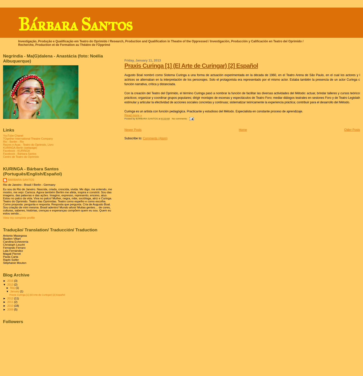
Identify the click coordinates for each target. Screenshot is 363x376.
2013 (10, 284)
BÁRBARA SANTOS (21, 179)
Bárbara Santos (75, 24)
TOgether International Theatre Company (28, 138)
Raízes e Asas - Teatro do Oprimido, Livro (28, 144)
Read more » (133, 115)
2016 (10, 280)
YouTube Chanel (13, 135)
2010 (10, 305)
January (15, 291)
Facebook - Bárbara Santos (19, 153)
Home (243, 130)
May (13, 288)
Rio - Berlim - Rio (13, 141)
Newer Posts (132, 130)
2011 (10, 301)
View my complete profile (19, 217)
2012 (10, 298)
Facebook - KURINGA (16, 150)
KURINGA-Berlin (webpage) (20, 147)
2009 (10, 309)
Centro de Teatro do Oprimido (21, 156)
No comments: (180, 118)
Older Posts (352, 130)
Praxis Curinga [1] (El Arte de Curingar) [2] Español (191, 65)
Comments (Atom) (155, 138)
